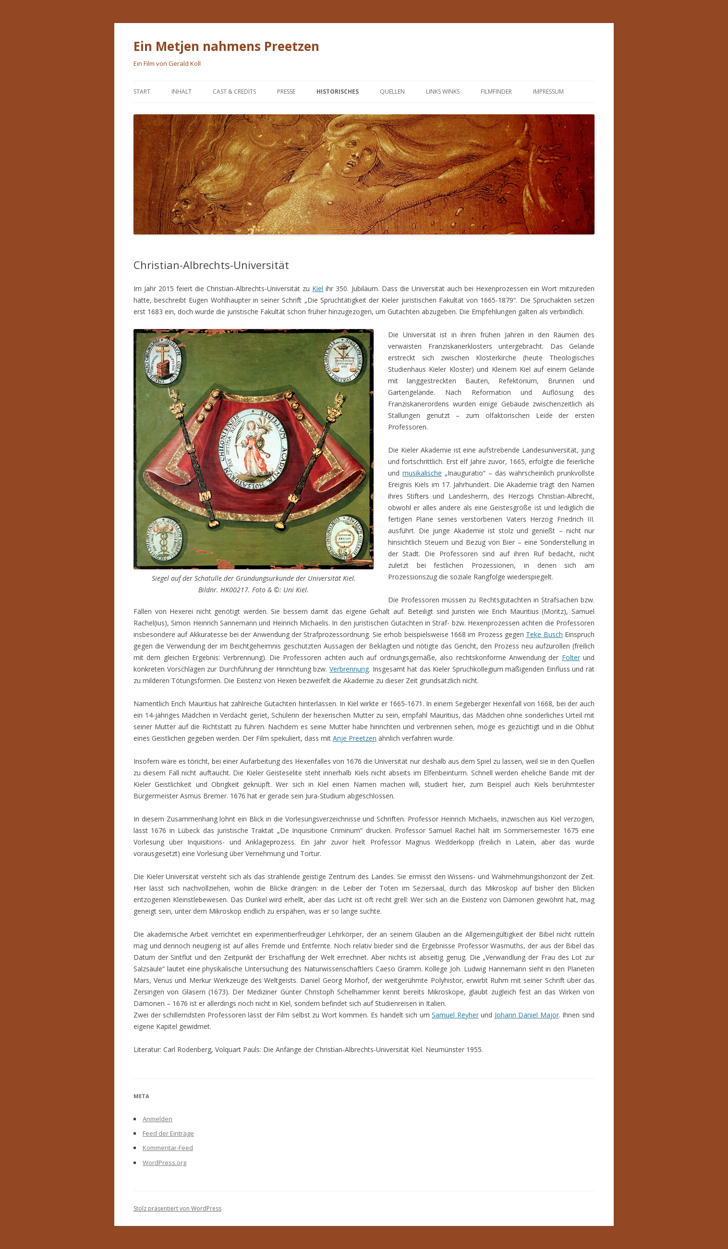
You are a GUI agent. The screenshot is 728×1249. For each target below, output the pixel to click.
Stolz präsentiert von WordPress (177, 1208)
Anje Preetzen (354, 738)
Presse (286, 91)
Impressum (548, 91)
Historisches (337, 91)
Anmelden (157, 1118)
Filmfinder (496, 91)
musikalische (422, 473)
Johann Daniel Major (527, 1014)
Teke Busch (544, 634)
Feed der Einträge (168, 1133)
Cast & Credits (234, 91)
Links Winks (443, 91)
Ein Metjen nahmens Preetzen (226, 46)
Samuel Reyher (455, 1014)
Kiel (317, 288)
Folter (571, 657)
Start (141, 91)
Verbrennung (349, 668)
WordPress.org (164, 1162)
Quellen (392, 91)
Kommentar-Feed (168, 1147)
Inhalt (181, 91)
